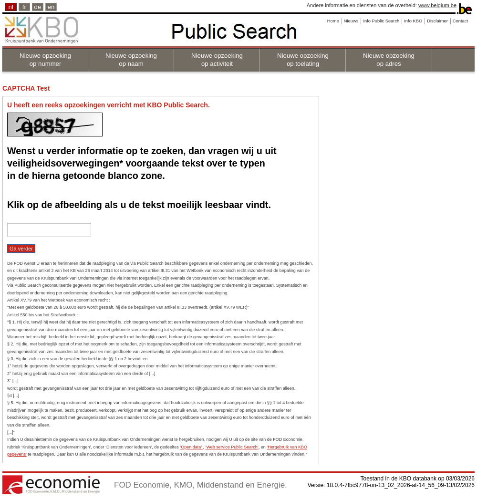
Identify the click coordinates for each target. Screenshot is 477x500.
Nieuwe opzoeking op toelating (303, 59)
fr (24, 6)
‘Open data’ (191, 447)
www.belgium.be (437, 5)
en (51, 6)
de (37, 6)
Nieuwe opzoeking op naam (131, 59)
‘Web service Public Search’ (231, 447)
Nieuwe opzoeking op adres (389, 59)
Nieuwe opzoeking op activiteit (217, 59)
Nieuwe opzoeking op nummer (45, 59)
